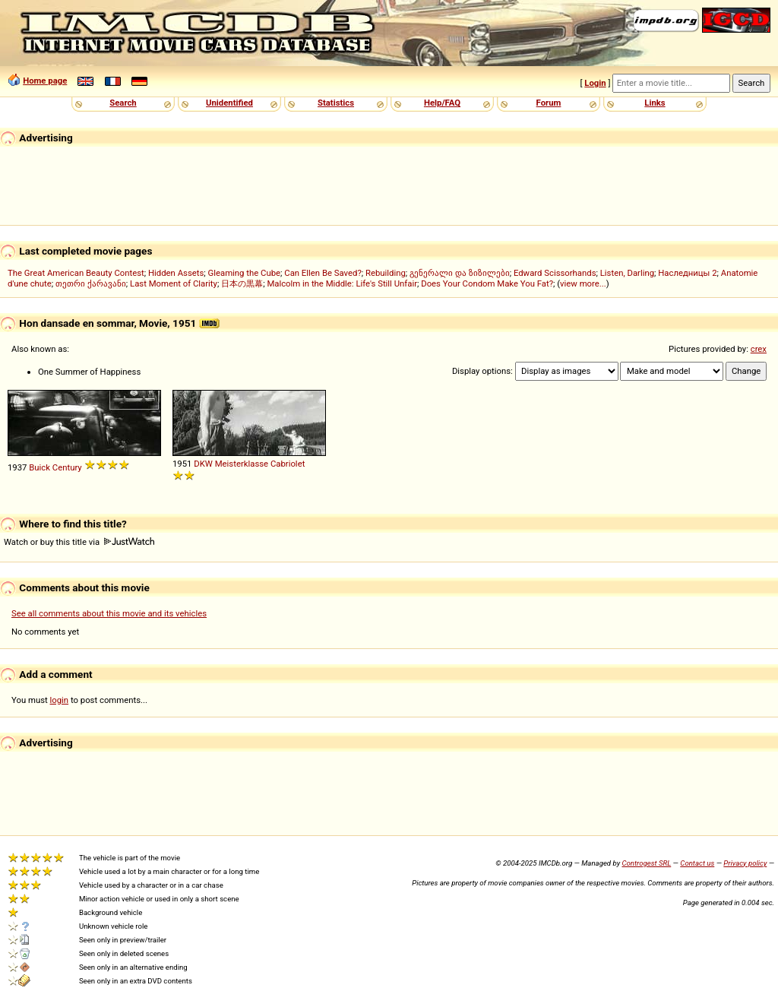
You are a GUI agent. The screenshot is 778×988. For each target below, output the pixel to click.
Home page (45, 80)
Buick (39, 467)
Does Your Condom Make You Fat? (487, 283)
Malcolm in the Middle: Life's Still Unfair (342, 283)
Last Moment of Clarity (173, 283)
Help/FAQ (442, 102)
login (59, 700)
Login (595, 83)
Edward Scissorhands (555, 273)
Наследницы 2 (687, 273)
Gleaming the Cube (244, 273)
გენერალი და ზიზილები (460, 273)
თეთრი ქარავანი (90, 283)
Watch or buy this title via (79, 542)
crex (759, 349)
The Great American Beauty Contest (76, 273)
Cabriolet (287, 463)
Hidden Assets (176, 273)
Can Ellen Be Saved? (322, 273)
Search (122, 102)
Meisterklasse (241, 463)
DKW (203, 463)
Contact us (697, 863)
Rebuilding (385, 273)
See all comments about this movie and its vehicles (109, 613)
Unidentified (229, 102)
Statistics (336, 102)
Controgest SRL (646, 863)
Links (654, 102)
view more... (583, 283)
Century (67, 467)
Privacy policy (745, 863)
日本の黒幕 (242, 283)
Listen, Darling (627, 273)
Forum (548, 102)
